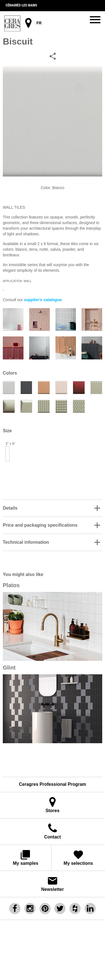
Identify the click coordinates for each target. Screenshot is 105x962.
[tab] (52, 508)
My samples (25, 857)
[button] (52, 508)
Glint (9, 667)
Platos (11, 585)
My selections (78, 857)
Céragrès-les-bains (21, 5)
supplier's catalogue (43, 300)
